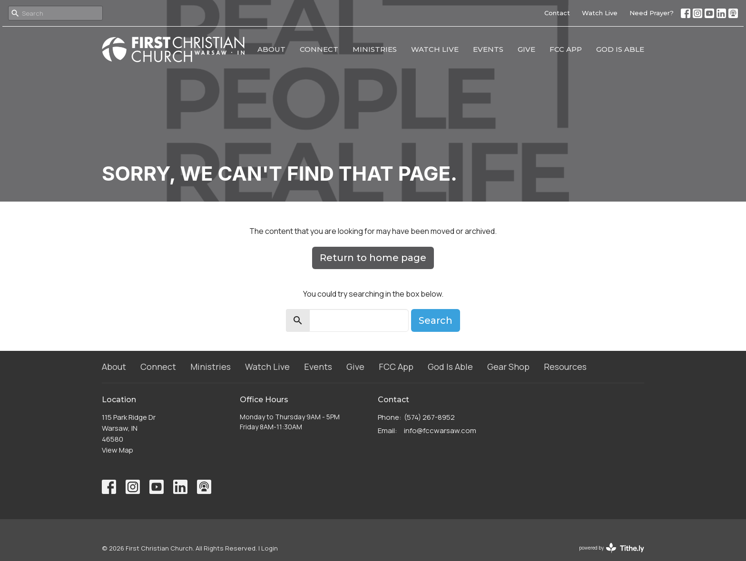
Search (435, 320)
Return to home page (373, 257)
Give (526, 49)
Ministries (375, 49)
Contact (557, 13)
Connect (319, 49)
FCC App (566, 49)
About (271, 49)
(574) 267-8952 (429, 417)
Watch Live (600, 13)
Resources (565, 366)
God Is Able (620, 49)
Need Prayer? (651, 13)
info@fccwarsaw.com (440, 430)
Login (269, 548)
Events (488, 49)
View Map (117, 450)
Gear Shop (508, 366)
